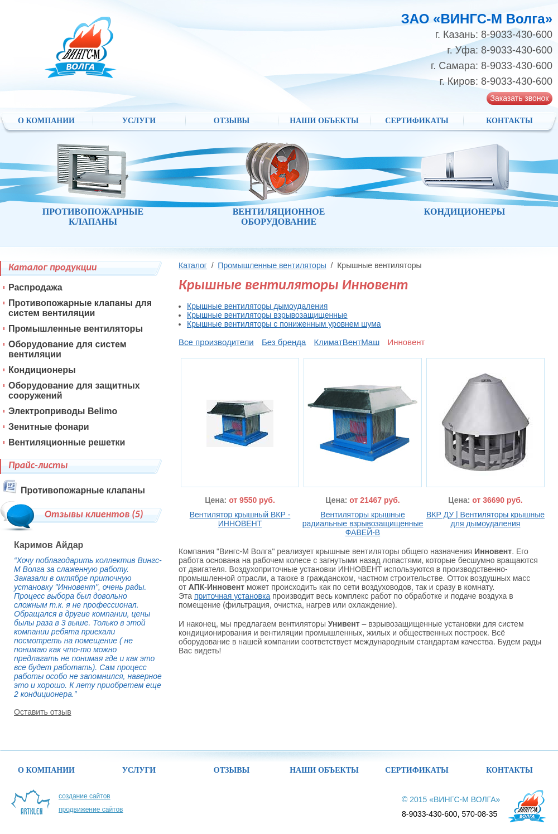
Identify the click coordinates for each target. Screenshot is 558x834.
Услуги (139, 121)
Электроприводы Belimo (62, 411)
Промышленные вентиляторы (272, 265)
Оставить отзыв (42, 711)
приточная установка (232, 595)
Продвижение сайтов (91, 809)
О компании (46, 121)
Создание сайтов (84, 796)
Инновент (406, 342)
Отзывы (231, 121)
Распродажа (35, 287)
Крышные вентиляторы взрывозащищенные (267, 315)
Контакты (509, 121)
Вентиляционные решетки (66, 442)
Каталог (193, 265)
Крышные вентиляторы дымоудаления (257, 306)
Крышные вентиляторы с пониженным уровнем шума (284, 323)
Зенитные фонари (48, 426)
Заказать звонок (519, 98)
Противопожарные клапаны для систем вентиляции (80, 308)
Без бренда (284, 342)
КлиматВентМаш (347, 342)
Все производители (216, 342)
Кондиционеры (42, 370)
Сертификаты (416, 121)
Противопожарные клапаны (83, 490)
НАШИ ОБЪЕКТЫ (324, 121)
